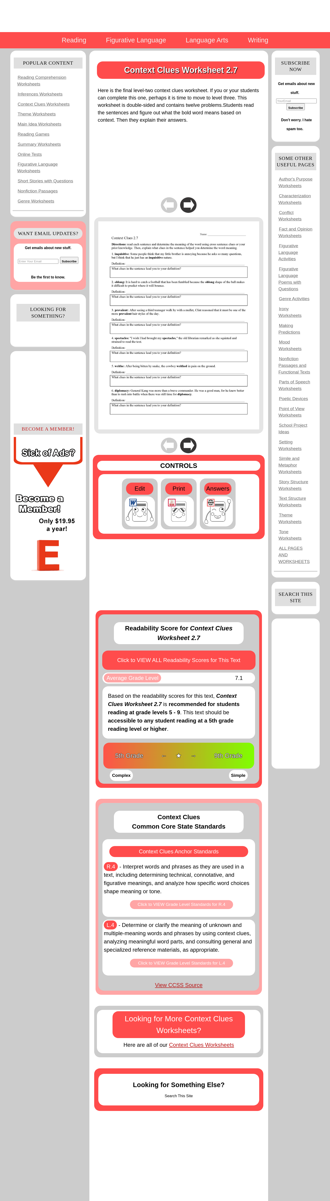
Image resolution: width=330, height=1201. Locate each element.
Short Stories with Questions (45, 181)
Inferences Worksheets (40, 94)
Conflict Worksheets (290, 216)
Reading (74, 40)
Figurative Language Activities (288, 252)
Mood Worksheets (290, 345)
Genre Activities (294, 298)
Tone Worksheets (290, 535)
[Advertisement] (48, 386)
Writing (258, 40)
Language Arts (207, 40)
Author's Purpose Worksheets (295, 182)
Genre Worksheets (36, 201)
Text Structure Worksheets (292, 501)
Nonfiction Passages (38, 191)
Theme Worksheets (37, 114)
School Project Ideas (292, 428)
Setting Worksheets (290, 445)
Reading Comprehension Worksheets (41, 80)
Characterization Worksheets (294, 199)
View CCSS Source (179, 985)
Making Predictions (289, 329)
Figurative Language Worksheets (37, 167)
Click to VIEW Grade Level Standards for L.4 (181, 963)
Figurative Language (136, 40)
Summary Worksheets (39, 144)
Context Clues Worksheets (44, 104)
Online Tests (30, 154)
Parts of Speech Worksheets (294, 385)
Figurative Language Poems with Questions (289, 279)
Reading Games (34, 134)
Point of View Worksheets (291, 412)
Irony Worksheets (290, 312)
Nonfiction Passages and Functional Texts (294, 365)
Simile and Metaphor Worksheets (290, 465)
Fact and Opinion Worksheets (295, 232)
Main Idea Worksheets (39, 124)
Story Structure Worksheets (293, 485)
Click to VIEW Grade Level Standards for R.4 (182, 904)
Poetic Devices (293, 398)
